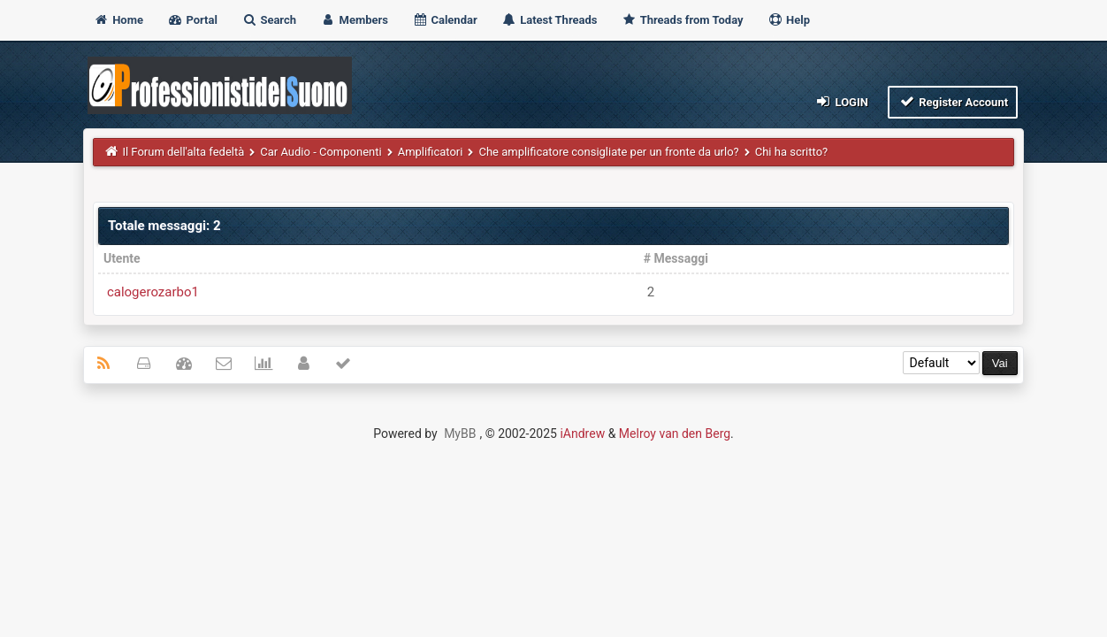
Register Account (952, 101)
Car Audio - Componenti (320, 151)
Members (354, 20)
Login (841, 101)
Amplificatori (430, 151)
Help (788, 20)
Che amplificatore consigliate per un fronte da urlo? (608, 151)
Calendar (444, 20)
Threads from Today (683, 20)
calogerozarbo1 (153, 292)
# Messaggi (676, 258)
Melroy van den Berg (674, 433)
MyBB (460, 433)
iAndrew (582, 433)
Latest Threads (549, 20)
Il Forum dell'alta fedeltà (183, 151)
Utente (122, 258)
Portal (192, 20)
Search (268, 20)
